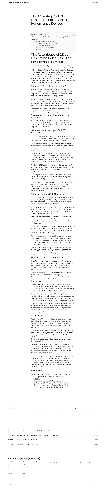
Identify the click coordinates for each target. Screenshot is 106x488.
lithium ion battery (37, 70)
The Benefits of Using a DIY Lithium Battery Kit (23, 444)
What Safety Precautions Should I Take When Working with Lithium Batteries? (34, 435)
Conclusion (38, 49)
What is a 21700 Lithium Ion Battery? (45, 41)
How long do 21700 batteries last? (44, 47)
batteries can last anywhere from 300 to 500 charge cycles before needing (52, 278)
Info (41, 27)
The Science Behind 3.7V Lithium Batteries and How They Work (27, 408)
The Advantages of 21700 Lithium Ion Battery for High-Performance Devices (52, 38)
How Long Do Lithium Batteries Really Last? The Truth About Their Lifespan (75, 408)
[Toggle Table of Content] (72, 34)
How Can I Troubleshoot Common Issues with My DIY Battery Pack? (30, 431)
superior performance (66, 356)
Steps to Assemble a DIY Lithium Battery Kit (22, 440)
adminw (37, 27)
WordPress (96, 484)
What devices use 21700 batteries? (44, 45)
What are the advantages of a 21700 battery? (47, 43)
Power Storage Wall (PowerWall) (19, 2)
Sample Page (94, 2)
